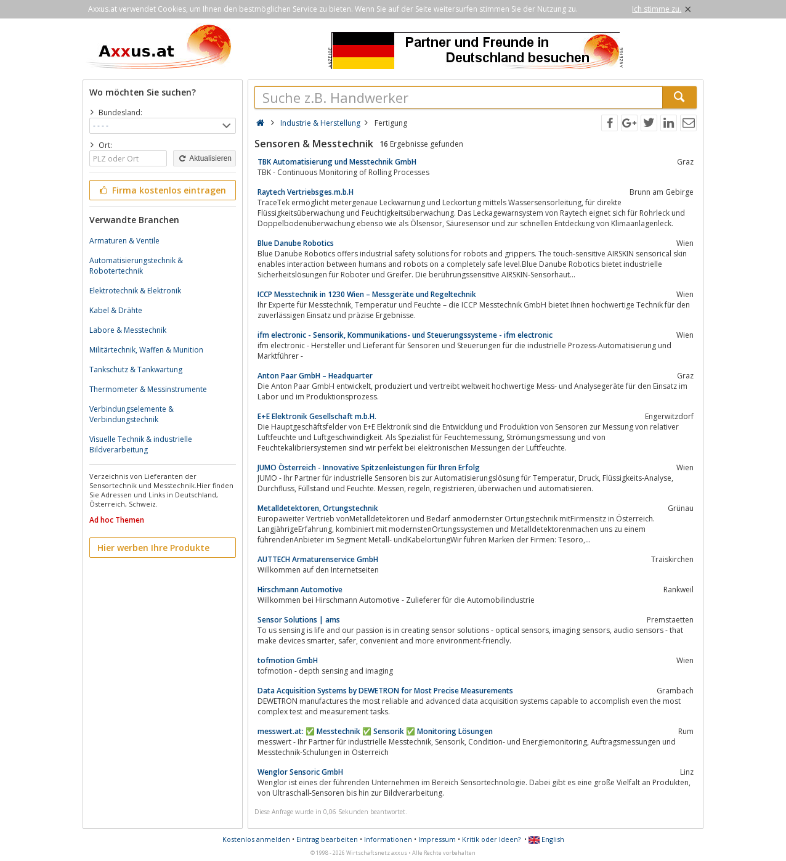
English (546, 839)
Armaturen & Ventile (124, 240)
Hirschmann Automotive (299, 589)
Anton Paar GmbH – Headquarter (315, 375)
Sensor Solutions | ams (298, 619)
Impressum (437, 839)
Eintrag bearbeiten (327, 839)
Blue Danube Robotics (295, 243)
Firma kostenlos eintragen (161, 190)
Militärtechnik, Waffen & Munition (146, 350)
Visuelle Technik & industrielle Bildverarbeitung (140, 444)
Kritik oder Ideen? (491, 839)
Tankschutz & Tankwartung (135, 369)
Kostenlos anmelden (256, 839)
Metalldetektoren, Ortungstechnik (317, 508)
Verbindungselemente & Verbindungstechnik (131, 414)
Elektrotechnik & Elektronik (135, 290)
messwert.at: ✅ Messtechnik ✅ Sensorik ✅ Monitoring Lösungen (375, 731)
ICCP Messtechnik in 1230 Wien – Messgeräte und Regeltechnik (366, 294)
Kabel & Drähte (115, 310)
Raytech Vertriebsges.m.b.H (305, 192)
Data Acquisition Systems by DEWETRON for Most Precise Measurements (385, 690)
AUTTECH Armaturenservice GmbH (317, 559)
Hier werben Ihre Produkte (153, 547)
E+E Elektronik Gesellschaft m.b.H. (316, 416)
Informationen (388, 839)
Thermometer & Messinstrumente (148, 389)
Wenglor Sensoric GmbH (300, 772)
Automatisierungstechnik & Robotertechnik (136, 265)
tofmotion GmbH (287, 660)
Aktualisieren (204, 158)
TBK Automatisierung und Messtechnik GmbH (336, 162)
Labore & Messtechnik (127, 330)
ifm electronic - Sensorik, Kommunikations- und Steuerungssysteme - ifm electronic (405, 335)
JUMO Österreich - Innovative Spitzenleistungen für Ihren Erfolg (368, 467)
